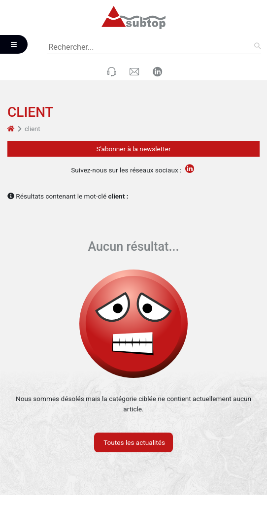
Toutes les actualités (133, 442)
